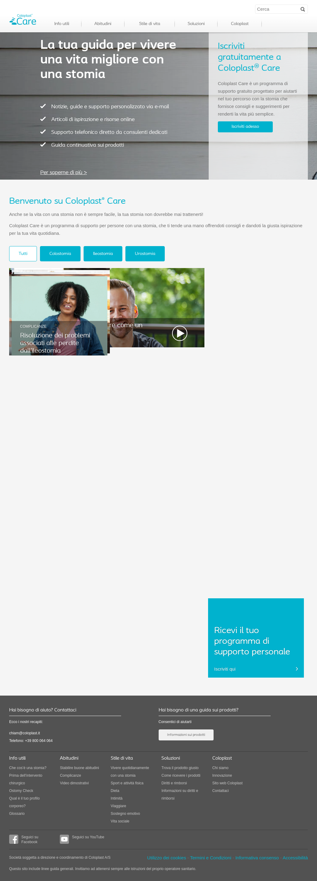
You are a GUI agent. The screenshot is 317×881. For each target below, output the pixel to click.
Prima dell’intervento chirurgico (25, 779)
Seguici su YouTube (82, 839)
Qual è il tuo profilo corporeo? (24, 802)
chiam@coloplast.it (24, 733)
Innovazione (222, 775)
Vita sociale (120, 821)
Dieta (115, 791)
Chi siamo (220, 768)
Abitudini (102, 24)
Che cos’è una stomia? (27, 768)
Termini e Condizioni (211, 857)
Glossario (17, 813)
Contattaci (220, 791)
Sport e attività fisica (127, 783)
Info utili (61, 24)
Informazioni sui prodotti (186, 735)
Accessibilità (295, 857)
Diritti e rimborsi (174, 783)
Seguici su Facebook (23, 839)
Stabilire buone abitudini (79, 768)
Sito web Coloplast (227, 783)
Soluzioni (196, 24)
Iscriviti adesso (245, 126)
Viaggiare (118, 806)
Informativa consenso (257, 857)
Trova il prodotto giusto (180, 768)
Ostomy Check (21, 791)
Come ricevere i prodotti (180, 775)
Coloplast (240, 24)
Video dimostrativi (74, 783)
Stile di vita (149, 24)
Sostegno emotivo (125, 813)
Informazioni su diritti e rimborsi (179, 794)
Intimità (117, 798)
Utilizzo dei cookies (166, 857)
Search (302, 9)
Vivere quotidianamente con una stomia (130, 772)
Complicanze (70, 775)
